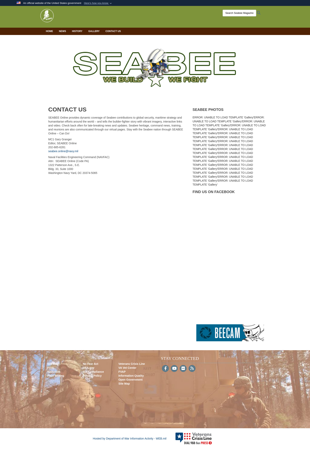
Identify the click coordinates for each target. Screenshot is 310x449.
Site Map (53, 363)
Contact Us (113, 31)
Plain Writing (55, 375)
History (77, 31)
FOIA (50, 367)
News (62, 31)
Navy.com (53, 371)
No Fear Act (90, 363)
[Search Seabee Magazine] (235, 13)
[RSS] (192, 368)
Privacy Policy (92, 375)
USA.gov (88, 367)
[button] (98, 3)
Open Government (130, 379)
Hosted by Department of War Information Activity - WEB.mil (129, 438)
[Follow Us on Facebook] (165, 368)
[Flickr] (183, 368)
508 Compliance (93, 371)
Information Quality (131, 375)
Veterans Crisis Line (131, 363)
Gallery (94, 31)
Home (49, 31)
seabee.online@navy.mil (63, 151)
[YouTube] (174, 368)
